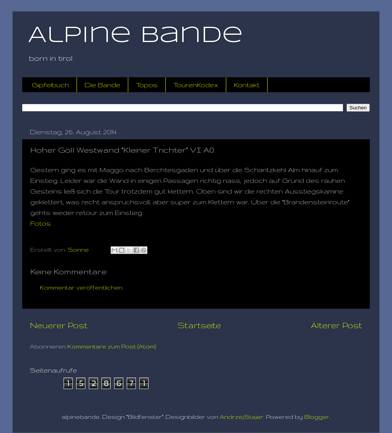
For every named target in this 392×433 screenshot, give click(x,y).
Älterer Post (336, 325)
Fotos (40, 223)
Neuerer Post (59, 325)
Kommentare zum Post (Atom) (111, 346)
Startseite (199, 325)
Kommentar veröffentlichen (81, 287)
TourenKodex (195, 84)
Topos (147, 84)
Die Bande (102, 84)
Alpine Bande (135, 35)
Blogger (316, 416)
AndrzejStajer (241, 416)
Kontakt (247, 84)
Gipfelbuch (50, 84)
